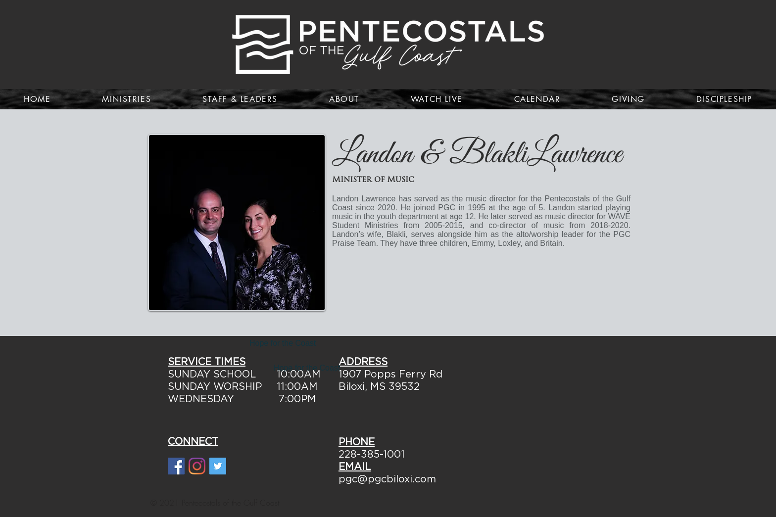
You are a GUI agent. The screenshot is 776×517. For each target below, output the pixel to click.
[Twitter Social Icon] (217, 466)
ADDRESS (363, 362)
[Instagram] (197, 466)
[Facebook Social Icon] (176, 466)
